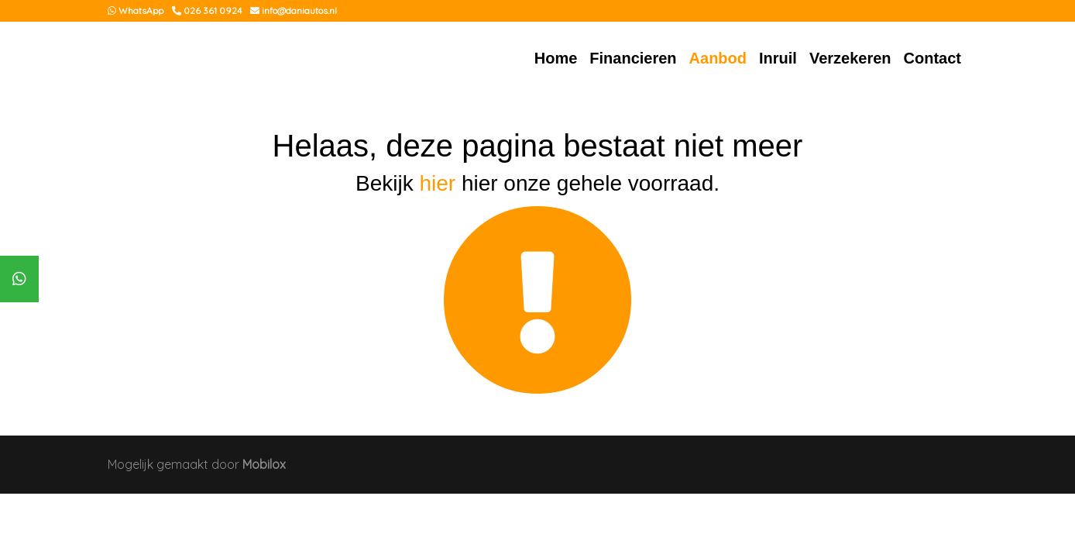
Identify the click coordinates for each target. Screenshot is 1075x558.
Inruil (778, 58)
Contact (932, 58)
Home (556, 58)
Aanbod (718, 58)
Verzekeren (850, 58)
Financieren (632, 58)
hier (437, 183)
